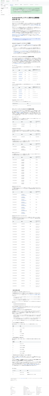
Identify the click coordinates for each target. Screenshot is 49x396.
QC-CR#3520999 (23, 205)
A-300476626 (20, 76)
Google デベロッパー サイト (18, 357)
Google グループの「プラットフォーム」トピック (29, 392)
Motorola (32, 364)
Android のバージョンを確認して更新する (35, 294)
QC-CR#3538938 (23, 210)
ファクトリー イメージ (13, 392)
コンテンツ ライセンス (22, 378)
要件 (11, 388)
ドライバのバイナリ (13, 393)
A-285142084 (20, 95)
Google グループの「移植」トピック (27, 394)
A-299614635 (20, 97)
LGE (29, 364)
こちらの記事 (18, 308)
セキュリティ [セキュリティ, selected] (11, 4)
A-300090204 (20, 74)
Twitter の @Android (25, 387)
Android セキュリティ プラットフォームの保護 (18, 34)
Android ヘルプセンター (39, 387)
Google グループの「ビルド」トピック (27, 393)
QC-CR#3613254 (23, 213)
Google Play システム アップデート (19, 63)
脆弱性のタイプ (19, 112)
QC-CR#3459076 (23, 200)
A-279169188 (20, 93)
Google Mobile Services (39, 392)
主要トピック (16, 4)
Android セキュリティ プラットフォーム (20, 44)
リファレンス (36, 4)
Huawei (27, 364)
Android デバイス (26, 4)
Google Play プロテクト (31, 44)
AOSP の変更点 (25, 11)
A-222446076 (20, 72)
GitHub (11, 394)
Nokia (34, 364)
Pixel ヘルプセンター (38, 388)
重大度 (22, 112)
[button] (4, 5)
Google (25, 364)
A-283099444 (20, 78)
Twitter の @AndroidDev (26, 388)
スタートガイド (6, 4)
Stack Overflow (38, 393)
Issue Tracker (37, 394)
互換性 (21, 4)
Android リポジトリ (13, 387)
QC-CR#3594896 (23, 197)
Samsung (37, 364)
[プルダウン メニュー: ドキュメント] (10, 1)
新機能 (1, 4)
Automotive (31, 4)
